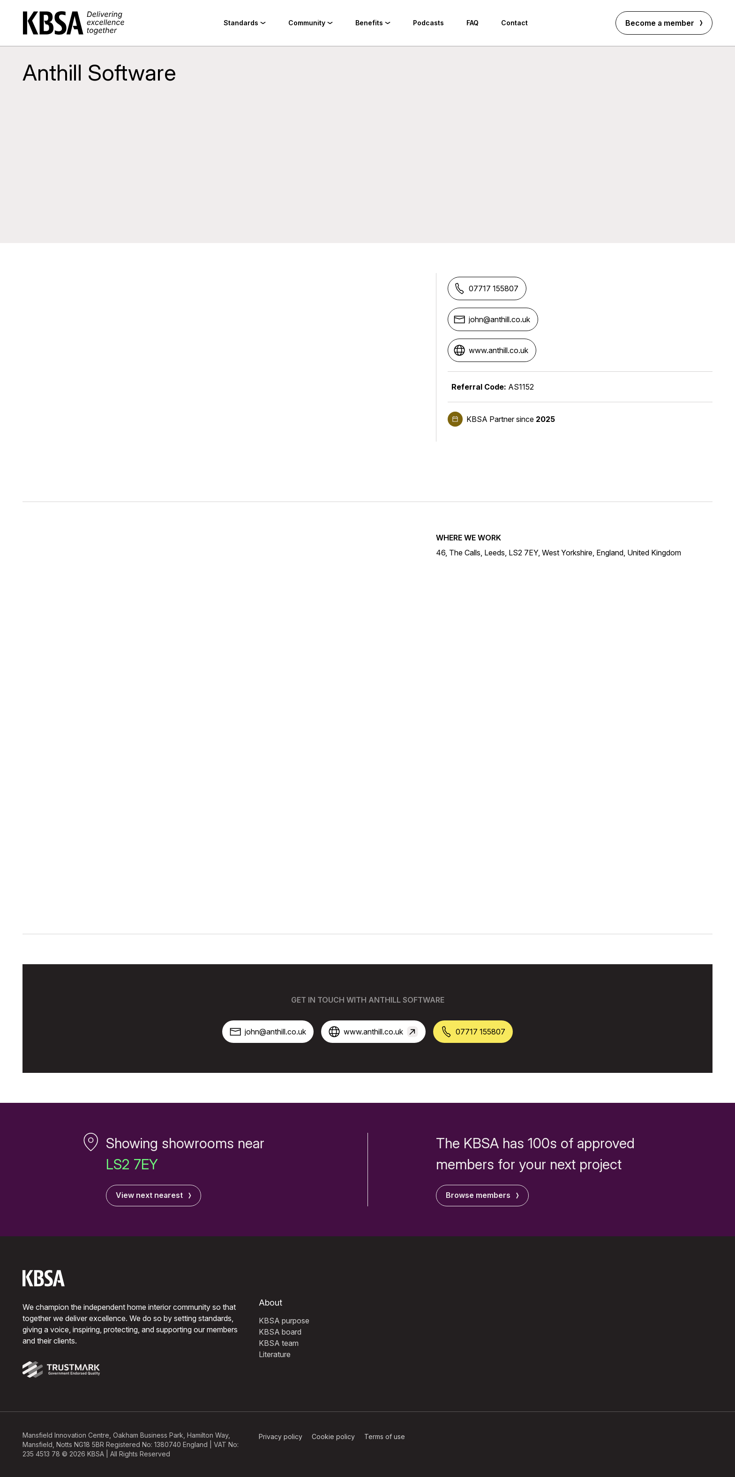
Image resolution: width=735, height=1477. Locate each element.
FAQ (472, 23)
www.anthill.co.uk (491, 350)
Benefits (372, 23)
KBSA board (280, 1331)
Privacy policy (280, 1436)
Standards (245, 23)
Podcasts (428, 23)
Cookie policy (333, 1436)
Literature (275, 1354)
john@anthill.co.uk (492, 319)
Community (310, 23)
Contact (514, 23)
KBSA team (279, 1342)
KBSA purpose (284, 1320)
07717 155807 (486, 288)
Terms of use (384, 1436)
